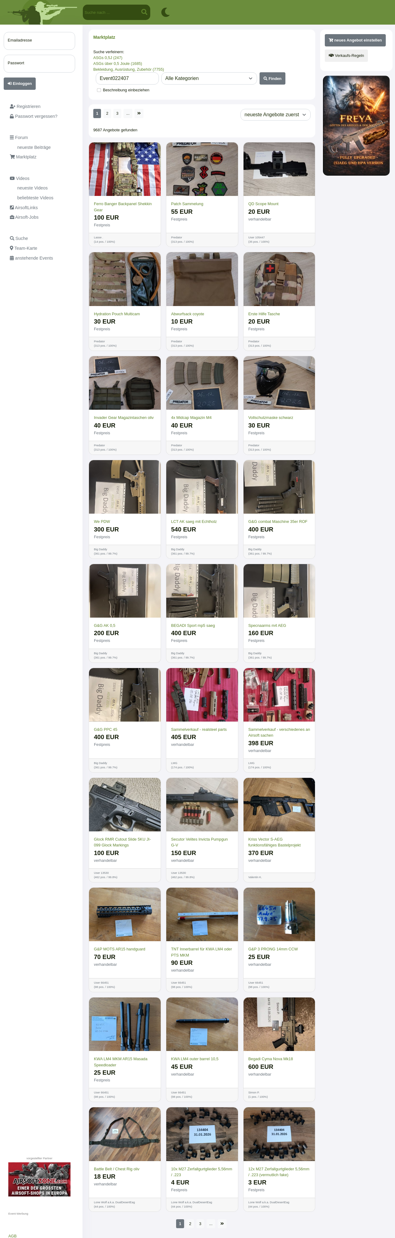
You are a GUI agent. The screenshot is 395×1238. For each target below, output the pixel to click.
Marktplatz (104, 37)
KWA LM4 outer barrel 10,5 (195, 1059)
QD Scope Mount (263, 203)
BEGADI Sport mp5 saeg (193, 625)
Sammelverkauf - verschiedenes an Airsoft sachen (279, 732)
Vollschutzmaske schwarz (270, 417)
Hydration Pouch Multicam (117, 314)
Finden (273, 78)
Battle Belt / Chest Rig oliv (116, 1169)
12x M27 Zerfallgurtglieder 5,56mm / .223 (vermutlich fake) (278, 1172)
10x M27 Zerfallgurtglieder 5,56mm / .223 (201, 1172)
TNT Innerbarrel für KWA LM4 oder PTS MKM (201, 952)
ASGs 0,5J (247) (108, 57)
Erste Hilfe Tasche (264, 314)
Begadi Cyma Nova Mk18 (270, 1059)
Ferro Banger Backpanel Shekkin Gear (123, 206)
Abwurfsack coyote (187, 314)
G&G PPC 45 (105, 729)
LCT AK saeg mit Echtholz (194, 521)
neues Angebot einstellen (355, 40)
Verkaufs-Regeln (346, 55)
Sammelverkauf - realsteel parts (199, 729)
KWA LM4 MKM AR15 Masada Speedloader (120, 1062)
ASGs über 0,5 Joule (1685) (117, 63)
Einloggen (20, 83)
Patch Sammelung (187, 203)
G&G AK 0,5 (104, 625)
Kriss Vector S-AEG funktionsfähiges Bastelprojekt (274, 842)
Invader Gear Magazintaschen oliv (124, 417)
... (128, 113)
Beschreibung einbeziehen (126, 90)
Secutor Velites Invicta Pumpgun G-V (199, 842)
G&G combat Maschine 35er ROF (278, 521)
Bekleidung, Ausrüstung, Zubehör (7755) (128, 69)
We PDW (102, 521)
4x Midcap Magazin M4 (191, 417)
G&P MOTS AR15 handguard (119, 949)
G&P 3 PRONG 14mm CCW (273, 949)
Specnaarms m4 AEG (267, 625)
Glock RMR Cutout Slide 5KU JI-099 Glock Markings (122, 842)
